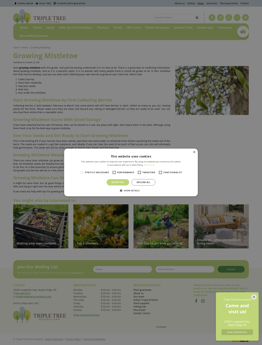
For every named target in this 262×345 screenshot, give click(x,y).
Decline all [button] (143, 182)
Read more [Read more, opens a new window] (149, 164)
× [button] (194, 152)
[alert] (131, 172)
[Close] (254, 297)
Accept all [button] (118, 182)
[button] (131, 190)
